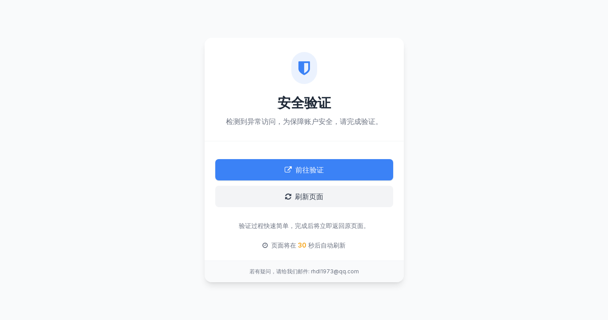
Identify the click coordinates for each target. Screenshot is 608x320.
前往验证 (304, 169)
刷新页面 (304, 196)
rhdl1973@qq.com (335, 271)
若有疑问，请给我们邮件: (280, 271)
